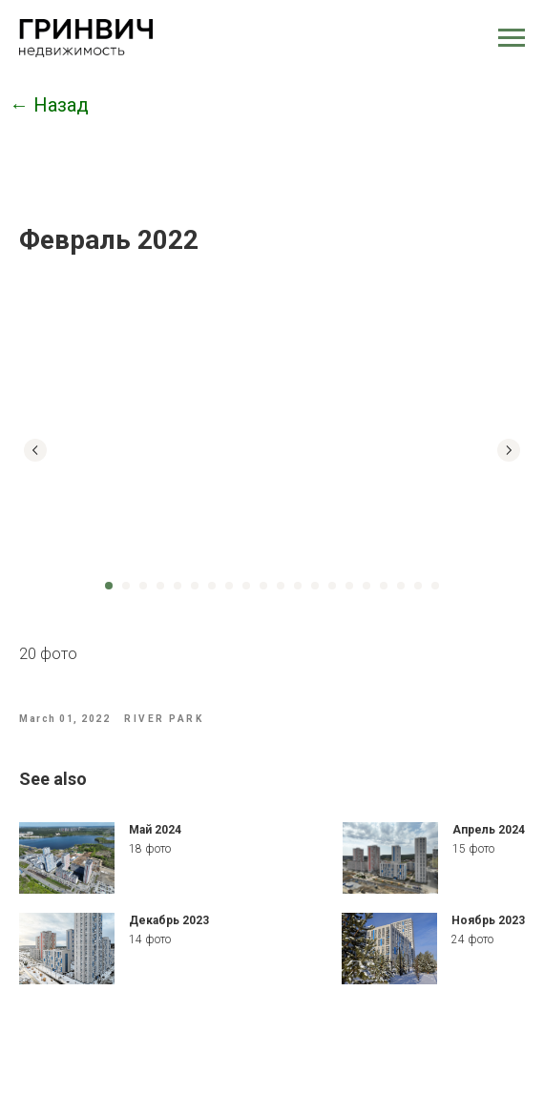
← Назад (49, 104)
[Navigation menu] (511, 38)
